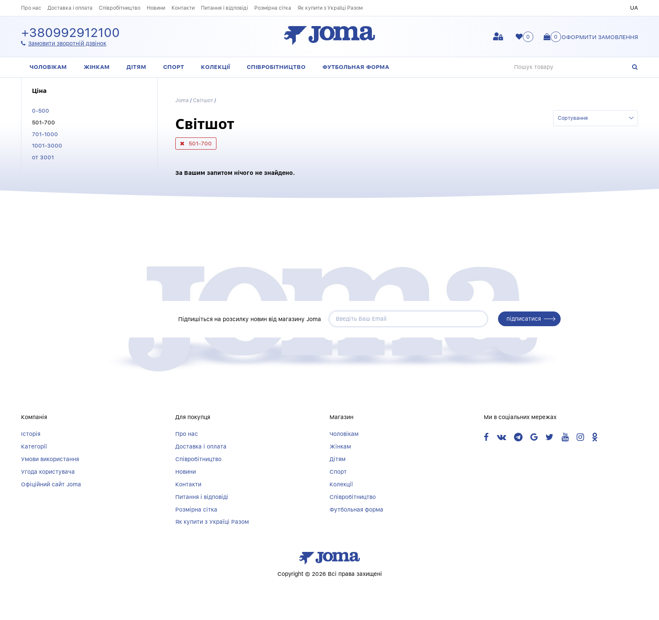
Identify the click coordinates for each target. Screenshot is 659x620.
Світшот (203, 100)
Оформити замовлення (599, 37)
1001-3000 (47, 145)
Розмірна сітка (272, 8)
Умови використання (50, 459)
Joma (182, 100)
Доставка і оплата (69, 8)
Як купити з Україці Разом (330, 8)
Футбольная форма (355, 66)
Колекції (215, 66)
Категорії (34, 446)
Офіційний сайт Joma (51, 484)
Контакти (183, 8)
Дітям (136, 66)
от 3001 (43, 157)
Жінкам (97, 66)
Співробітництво (119, 8)
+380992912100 (70, 33)
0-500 (40, 110)
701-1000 (45, 134)
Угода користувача (48, 471)
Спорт (173, 66)
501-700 (43, 122)
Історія (30, 433)
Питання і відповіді (224, 8)
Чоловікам (48, 66)
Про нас (31, 8)
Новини (156, 8)
